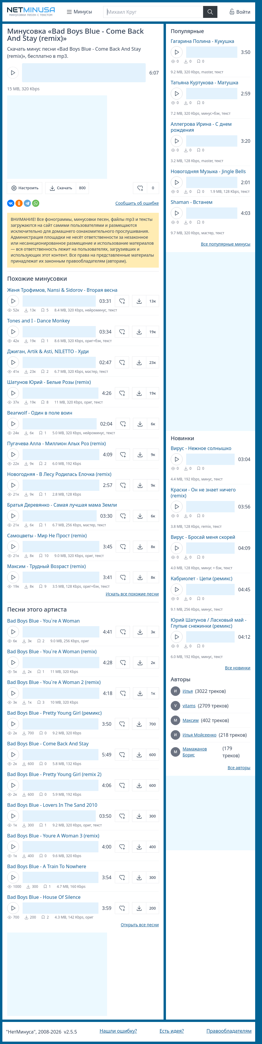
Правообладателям (229, 1031)
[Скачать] (67, 188)
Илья (188, 691)
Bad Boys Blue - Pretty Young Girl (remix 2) (54, 774)
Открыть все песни (140, 924)
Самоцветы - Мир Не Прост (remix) (47, 536)
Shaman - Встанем (192, 202)
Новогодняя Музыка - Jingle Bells (208, 171)
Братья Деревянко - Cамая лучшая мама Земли (62, 505)
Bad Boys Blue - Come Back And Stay (48, 744)
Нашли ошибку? (118, 1031)
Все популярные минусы (225, 244)
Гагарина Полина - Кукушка (202, 41)
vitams (189, 705)
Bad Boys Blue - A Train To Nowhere (46, 866)
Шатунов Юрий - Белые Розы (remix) (49, 382)
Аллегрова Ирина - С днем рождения (201, 127)
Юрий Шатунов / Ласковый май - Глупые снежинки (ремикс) (209, 623)
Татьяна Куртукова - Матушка (204, 83)
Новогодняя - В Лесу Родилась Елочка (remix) (59, 474)
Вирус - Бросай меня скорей (203, 537)
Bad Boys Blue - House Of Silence (44, 897)
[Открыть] (145, 301)
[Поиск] (153, 12)
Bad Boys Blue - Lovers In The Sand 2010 (52, 805)
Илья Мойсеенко (199, 735)
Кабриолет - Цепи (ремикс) (201, 578)
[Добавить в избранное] (146, 188)
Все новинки (237, 668)
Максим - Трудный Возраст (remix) (46, 566)
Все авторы (239, 767)
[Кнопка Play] (12, 72)
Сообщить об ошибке (137, 203)
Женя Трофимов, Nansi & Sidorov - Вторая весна (62, 290)
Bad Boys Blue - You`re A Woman (43, 621)
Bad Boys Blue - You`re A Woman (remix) (52, 651)
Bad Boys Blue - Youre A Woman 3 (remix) (53, 836)
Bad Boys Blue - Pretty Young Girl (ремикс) (54, 713)
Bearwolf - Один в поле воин (39, 413)
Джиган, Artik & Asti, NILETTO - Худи (48, 351)
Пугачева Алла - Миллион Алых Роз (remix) (56, 443)
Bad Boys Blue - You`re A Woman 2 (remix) (54, 682)
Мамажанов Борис (195, 752)
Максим (191, 720)
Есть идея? (172, 1031)
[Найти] (210, 12)
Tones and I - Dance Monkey (38, 321)
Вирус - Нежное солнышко (201, 448)
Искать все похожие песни (132, 594)
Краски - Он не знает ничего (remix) (203, 493)
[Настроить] (24, 188)
